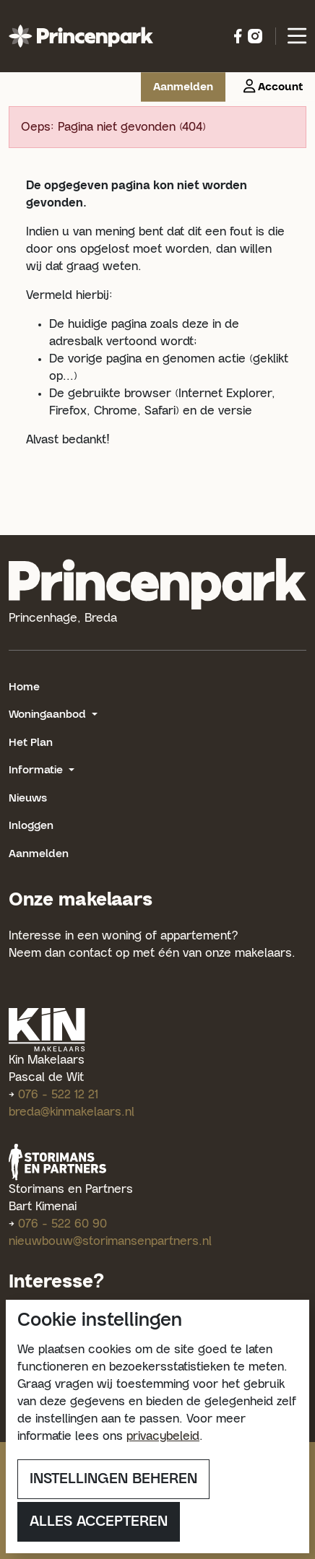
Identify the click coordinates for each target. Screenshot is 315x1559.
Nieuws (28, 798)
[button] (270, 87)
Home (24, 687)
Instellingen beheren (113, 1479)
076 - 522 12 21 (58, 1094)
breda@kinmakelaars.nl (71, 1112)
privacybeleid (162, 1436)
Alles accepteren (99, 1521)
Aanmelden (39, 853)
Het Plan (31, 742)
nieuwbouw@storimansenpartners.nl (110, 1241)
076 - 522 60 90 (62, 1224)
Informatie (37, 770)
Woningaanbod (49, 714)
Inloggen (31, 825)
